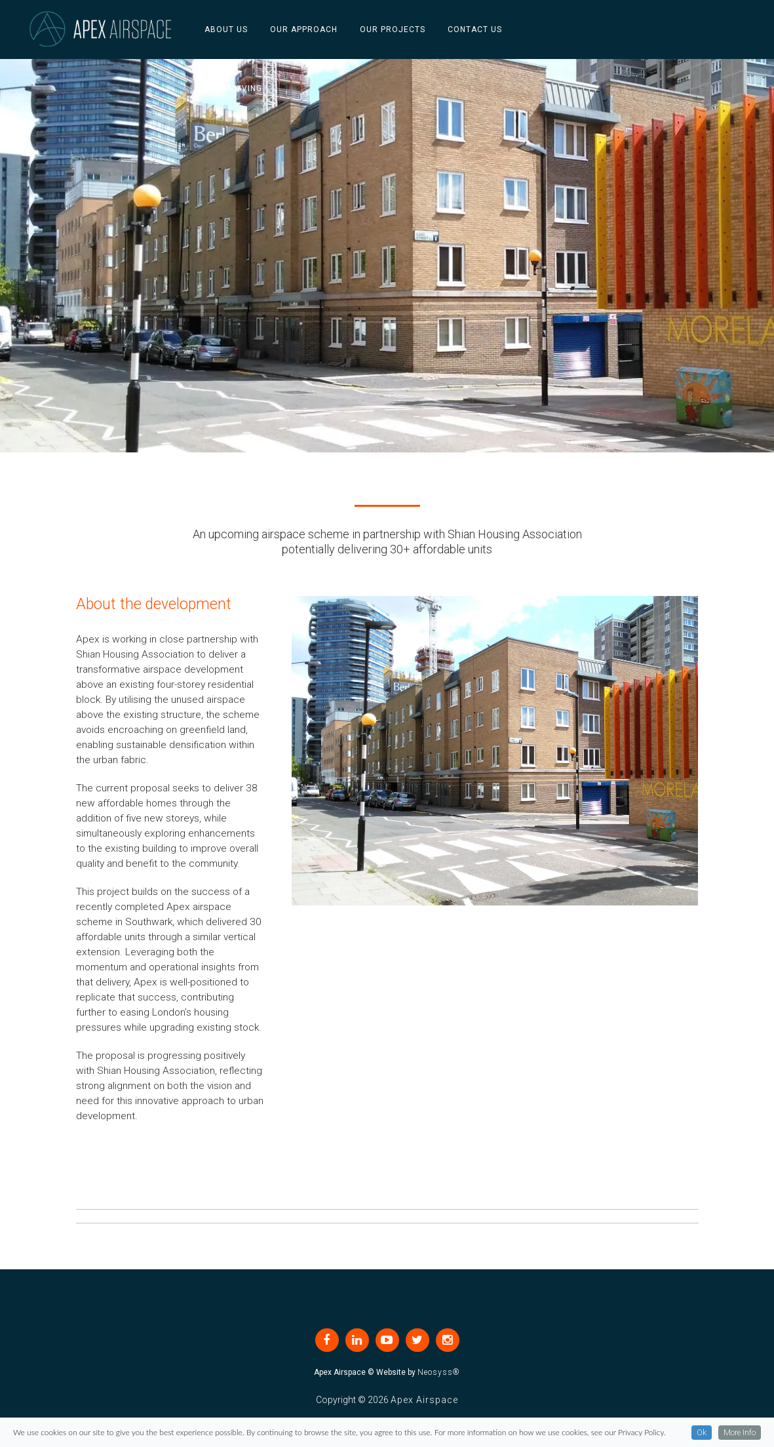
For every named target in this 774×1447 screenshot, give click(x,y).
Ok (701, 1437)
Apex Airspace (424, 1400)
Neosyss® (438, 1372)
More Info (740, 1437)
